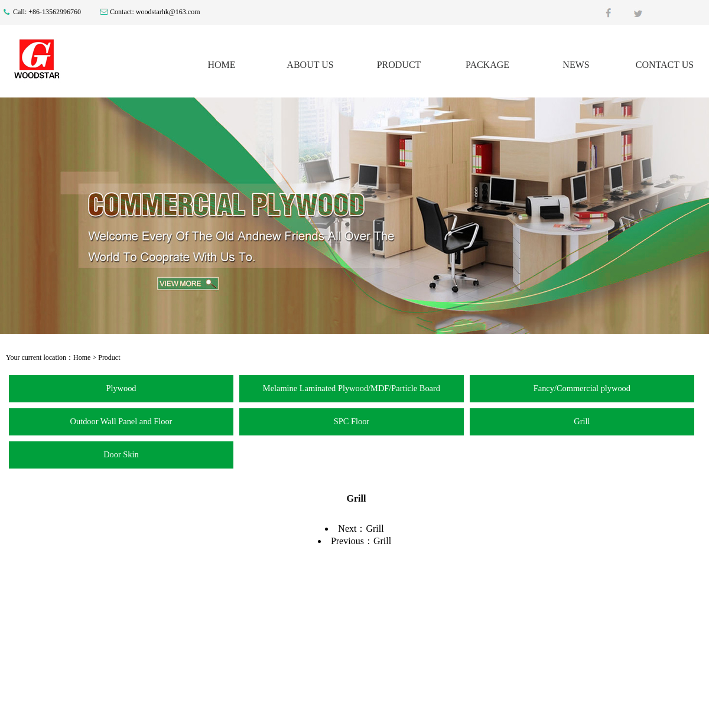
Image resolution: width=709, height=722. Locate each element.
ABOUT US (310, 65)
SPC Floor (351, 421)
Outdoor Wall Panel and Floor (121, 421)
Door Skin (121, 454)
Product (109, 357)
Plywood (121, 388)
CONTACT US (665, 65)
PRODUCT (399, 65)
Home (81, 357)
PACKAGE (487, 65)
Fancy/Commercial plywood (582, 388)
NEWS (575, 65)
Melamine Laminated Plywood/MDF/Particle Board (351, 388)
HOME (221, 65)
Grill (582, 421)
